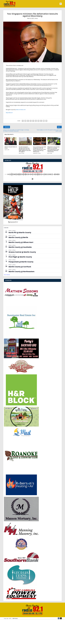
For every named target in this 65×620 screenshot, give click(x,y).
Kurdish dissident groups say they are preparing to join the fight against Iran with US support (25, 149)
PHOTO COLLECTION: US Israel (11, 147)
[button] (32, 179)
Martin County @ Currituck (20, 267)
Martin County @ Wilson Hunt (21, 242)
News (36, 18)
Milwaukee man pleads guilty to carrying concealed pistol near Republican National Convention (53, 149)
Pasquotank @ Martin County (21, 262)
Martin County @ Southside (20, 247)
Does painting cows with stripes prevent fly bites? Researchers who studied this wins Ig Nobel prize (39, 149)
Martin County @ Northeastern (21, 271)
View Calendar (7, 274)
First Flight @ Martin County (20, 257)
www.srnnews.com (21, 109)
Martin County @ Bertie (18, 237)
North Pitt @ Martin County (20, 232)
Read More (9, 112)
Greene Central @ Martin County (22, 252)
